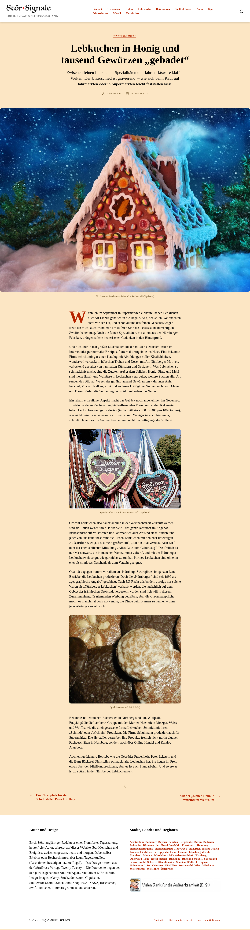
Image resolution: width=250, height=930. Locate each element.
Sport (211, 9)
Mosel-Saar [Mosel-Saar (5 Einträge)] (161, 856)
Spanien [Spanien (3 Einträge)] (181, 863)
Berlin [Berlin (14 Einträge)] (198, 843)
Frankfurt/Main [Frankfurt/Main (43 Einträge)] (170, 846)
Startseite (155, 920)
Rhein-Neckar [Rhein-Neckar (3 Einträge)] (159, 859)
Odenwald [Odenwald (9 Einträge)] (136, 859)
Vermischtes (132, 13)
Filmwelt (97, 9)
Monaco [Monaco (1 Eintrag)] (147, 856)
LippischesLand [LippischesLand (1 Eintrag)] (167, 853)
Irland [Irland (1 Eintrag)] (206, 849)
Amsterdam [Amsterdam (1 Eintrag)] (137, 843)
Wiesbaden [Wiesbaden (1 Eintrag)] (208, 866)
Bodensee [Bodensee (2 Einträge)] (208, 843)
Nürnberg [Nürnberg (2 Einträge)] (200, 856)
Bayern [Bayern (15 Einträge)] (162, 843)
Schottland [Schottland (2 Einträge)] (210, 859)
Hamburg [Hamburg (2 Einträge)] (202, 846)
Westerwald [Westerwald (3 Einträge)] (186, 866)
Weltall (117, 13)
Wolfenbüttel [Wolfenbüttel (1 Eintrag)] (137, 869)
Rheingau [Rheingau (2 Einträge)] (174, 859)
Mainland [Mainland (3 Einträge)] (135, 856)
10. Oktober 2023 (139, 94)
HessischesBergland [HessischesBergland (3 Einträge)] (141, 849)
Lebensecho (144, 9)
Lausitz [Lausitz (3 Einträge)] (134, 853)
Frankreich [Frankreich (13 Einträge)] (188, 846)
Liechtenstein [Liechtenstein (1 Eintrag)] (148, 853)
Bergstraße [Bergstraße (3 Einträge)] (186, 843)
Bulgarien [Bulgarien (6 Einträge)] (135, 846)
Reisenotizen (163, 9)
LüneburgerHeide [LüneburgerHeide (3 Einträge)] (199, 853)
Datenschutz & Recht (178, 920)
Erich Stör (116, 94)
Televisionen (114, 9)
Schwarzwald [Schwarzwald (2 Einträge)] (138, 863)
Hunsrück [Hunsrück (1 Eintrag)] (195, 849)
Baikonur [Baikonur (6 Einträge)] (151, 843)
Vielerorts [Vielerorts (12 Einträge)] (157, 866)
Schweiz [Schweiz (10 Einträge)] (152, 863)
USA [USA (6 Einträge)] (147, 866)
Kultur (129, 9)
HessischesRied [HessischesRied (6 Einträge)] (164, 849)
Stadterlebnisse (183, 9)
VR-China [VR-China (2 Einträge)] (171, 866)
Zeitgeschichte (100, 13)
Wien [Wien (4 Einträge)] (197, 866)
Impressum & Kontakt (208, 920)
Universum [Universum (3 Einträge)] (136, 866)
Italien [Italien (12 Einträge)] (215, 849)
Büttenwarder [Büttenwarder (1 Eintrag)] (151, 846)
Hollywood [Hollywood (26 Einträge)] (180, 849)
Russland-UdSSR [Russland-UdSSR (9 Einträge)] (192, 859)
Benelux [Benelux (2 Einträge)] (173, 843)
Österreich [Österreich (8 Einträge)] (167, 869)
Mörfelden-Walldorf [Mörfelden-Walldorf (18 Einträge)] (181, 856)
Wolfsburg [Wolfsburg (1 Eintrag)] (153, 869)
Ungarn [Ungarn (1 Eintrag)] (203, 863)
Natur (200, 9)
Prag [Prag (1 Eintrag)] (146, 859)
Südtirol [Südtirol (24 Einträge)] (192, 863)
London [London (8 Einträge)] (182, 853)
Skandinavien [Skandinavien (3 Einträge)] (166, 863)
